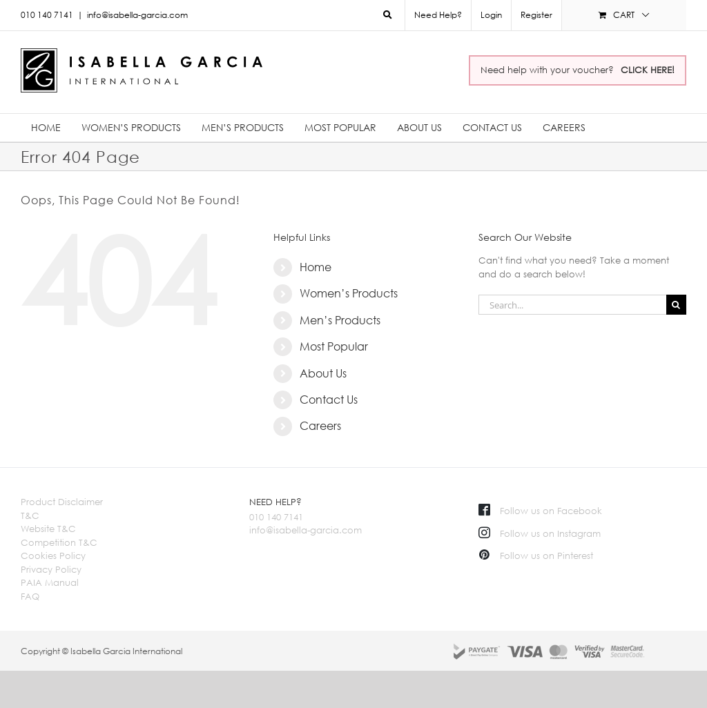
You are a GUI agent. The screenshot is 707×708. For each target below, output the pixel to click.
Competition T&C (59, 542)
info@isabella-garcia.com (137, 15)
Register (536, 15)
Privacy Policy (51, 569)
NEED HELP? (275, 501)
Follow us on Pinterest (535, 555)
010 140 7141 (276, 516)
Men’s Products (340, 320)
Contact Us (329, 399)
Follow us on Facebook (540, 510)
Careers (320, 426)
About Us (323, 373)
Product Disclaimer (62, 501)
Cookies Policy (53, 555)
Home (315, 267)
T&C (30, 515)
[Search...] (572, 305)
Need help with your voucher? (578, 69)
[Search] (676, 305)
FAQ (30, 596)
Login (491, 15)
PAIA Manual (50, 582)
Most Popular (334, 346)
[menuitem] (491, 15)
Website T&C (48, 528)
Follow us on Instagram (539, 533)
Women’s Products (349, 293)
